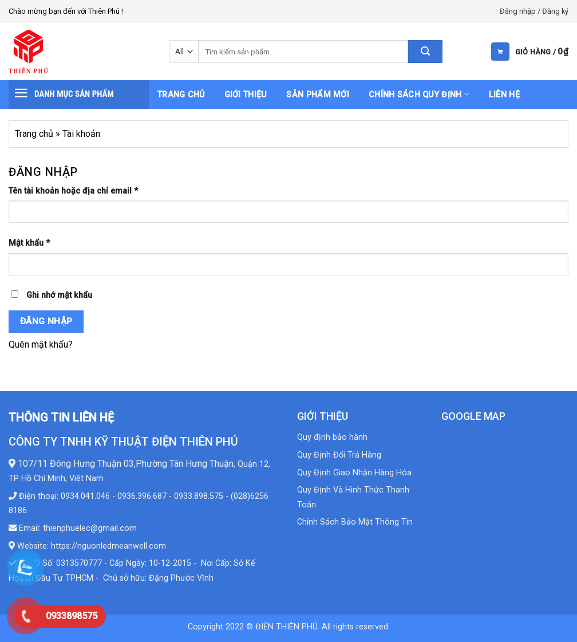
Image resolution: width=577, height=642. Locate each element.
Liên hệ (504, 95)
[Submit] (425, 51)
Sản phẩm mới (317, 95)
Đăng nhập (46, 321)
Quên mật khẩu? (41, 344)
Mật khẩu (29, 243)
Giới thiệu (245, 95)
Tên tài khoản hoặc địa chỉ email (73, 191)
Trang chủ (181, 95)
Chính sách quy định (419, 94)
